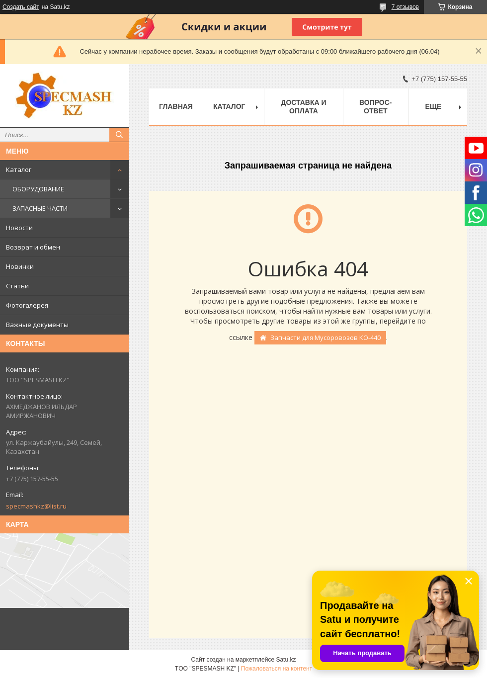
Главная (176, 106)
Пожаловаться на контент (276, 668)
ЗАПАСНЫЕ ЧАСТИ (40, 208)
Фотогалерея (27, 305)
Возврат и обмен (33, 247)
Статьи (17, 285)
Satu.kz (286, 659)
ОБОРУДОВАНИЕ (38, 188)
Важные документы (37, 324)
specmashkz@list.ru (36, 506)
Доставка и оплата (303, 106)
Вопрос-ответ (375, 106)
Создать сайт (20, 6)
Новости (19, 227)
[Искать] (119, 134)
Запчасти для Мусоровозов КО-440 (325, 337)
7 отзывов (405, 6)
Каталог (18, 169)
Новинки (20, 266)
